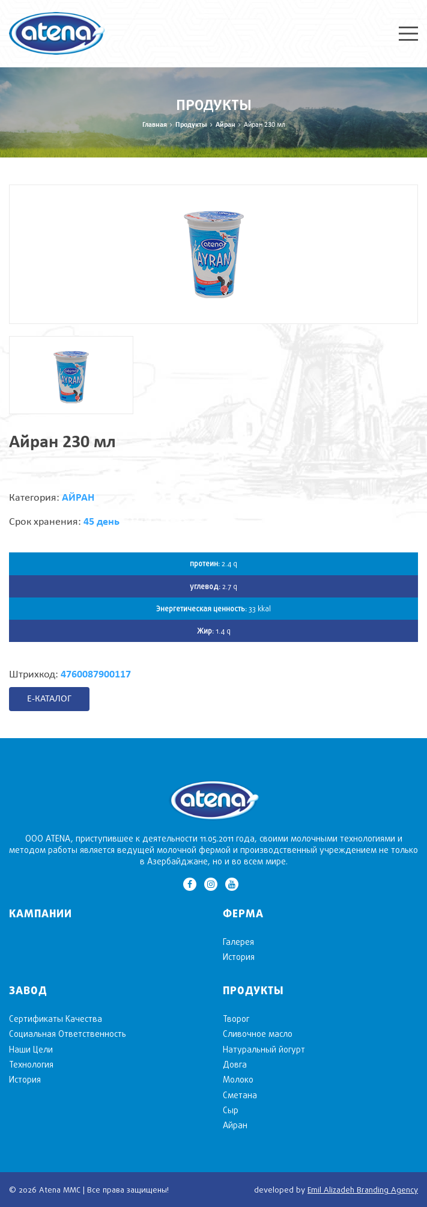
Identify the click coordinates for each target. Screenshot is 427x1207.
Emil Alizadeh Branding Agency (362, 1189)
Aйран (225, 125)
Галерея (238, 942)
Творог (236, 1018)
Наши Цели (31, 1049)
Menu (408, 33)
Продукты (191, 125)
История (239, 957)
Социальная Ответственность (67, 1033)
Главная (154, 125)
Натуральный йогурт (264, 1049)
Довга (235, 1064)
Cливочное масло (257, 1033)
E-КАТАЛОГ (49, 699)
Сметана (240, 1095)
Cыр (230, 1110)
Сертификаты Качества (55, 1018)
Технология (31, 1064)
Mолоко (238, 1079)
